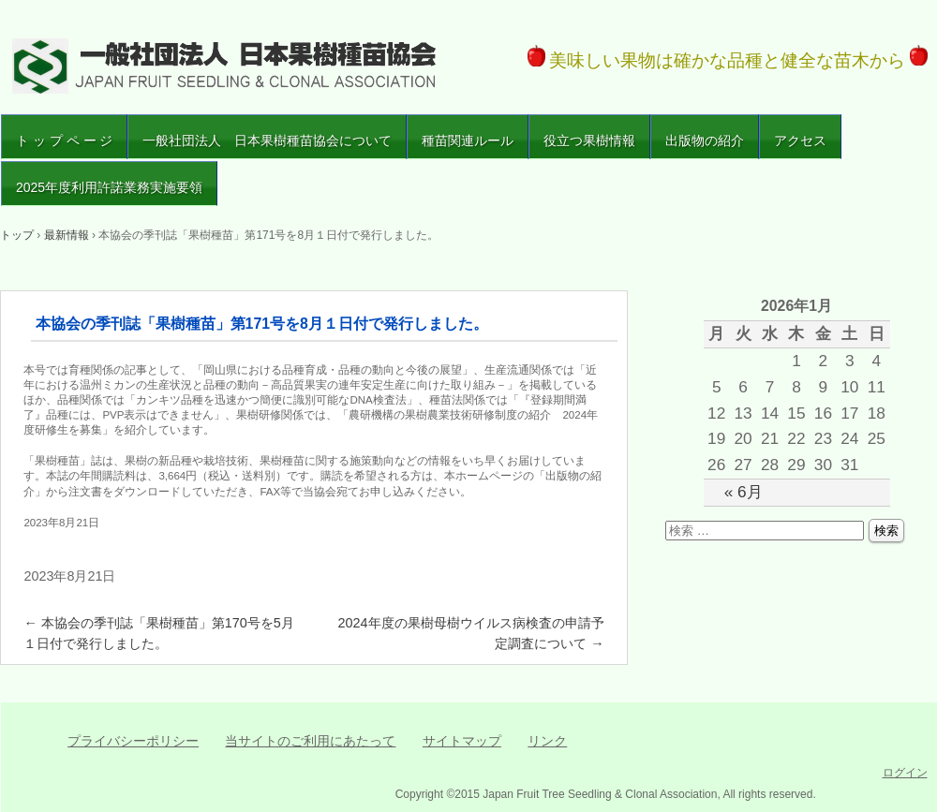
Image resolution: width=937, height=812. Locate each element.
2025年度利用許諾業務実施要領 (109, 187)
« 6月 (743, 491)
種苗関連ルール (467, 140)
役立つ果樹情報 (589, 140)
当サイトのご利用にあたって (310, 740)
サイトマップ (462, 740)
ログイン (905, 772)
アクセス (800, 140)
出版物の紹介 (704, 140)
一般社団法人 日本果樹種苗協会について (267, 140)
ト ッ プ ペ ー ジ (64, 140)
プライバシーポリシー (133, 740)
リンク (547, 740)
